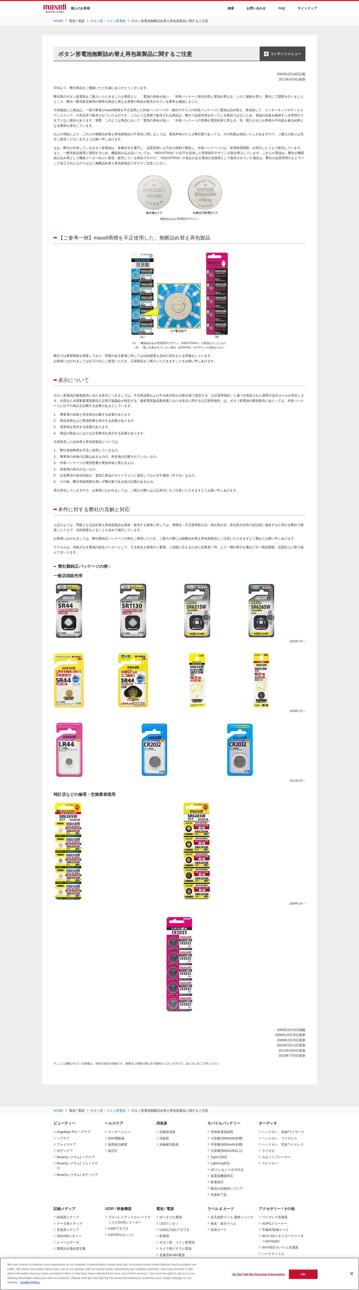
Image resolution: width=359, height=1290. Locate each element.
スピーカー (270, 1163)
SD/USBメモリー (69, 1236)
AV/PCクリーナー (274, 1223)
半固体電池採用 (222, 1132)
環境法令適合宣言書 (71, 1248)
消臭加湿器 (167, 1132)
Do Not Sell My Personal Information (258, 1274)
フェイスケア (66, 1144)
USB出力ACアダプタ (174, 1230)
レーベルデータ (68, 1242)
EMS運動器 (116, 1138)
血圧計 (113, 1150)
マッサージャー (119, 1132)
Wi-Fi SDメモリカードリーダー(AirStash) (283, 1238)
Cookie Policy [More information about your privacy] (30, 1282)
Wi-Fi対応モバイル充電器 (280, 1247)
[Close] (352, 1273)
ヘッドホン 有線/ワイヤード (283, 1132)
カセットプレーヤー (276, 1157)
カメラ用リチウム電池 (175, 1248)
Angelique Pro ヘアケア (74, 1132)
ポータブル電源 (170, 1217)
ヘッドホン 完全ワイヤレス (283, 1144)
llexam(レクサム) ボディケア (77, 1175)
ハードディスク (273, 1254)
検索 (228, 8)
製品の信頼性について (227, 1188)
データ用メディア (69, 1223)
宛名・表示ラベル (223, 1223)
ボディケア (65, 1150)
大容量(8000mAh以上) (226, 1150)
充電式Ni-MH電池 (172, 1255)
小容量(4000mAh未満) (226, 1138)
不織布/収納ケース (275, 1230)
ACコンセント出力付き (227, 1169)
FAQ (279, 8)
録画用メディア (68, 1217)
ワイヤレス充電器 (275, 1217)
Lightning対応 (220, 1163)
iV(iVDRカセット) (120, 1235)
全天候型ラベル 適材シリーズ (232, 1217)
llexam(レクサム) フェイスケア (77, 1165)
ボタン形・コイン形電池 (177, 1242)
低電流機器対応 (222, 1176)
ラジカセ (268, 1150)
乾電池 (164, 1236)
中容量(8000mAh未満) (226, 1144)
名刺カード (219, 1230)
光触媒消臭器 (169, 1144)
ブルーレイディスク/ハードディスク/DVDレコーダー (129, 1219)
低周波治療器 (117, 1144)
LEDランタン (168, 1223)
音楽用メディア (68, 1230)
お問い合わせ (253, 8)
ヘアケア (63, 1138)
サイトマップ (304, 8)
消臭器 (164, 1138)
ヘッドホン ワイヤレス (279, 1138)
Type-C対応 (219, 1157)
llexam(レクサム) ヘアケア (76, 1157)
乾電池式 (217, 1182)
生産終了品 (219, 1194)
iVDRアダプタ (118, 1228)
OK (303, 1274)
